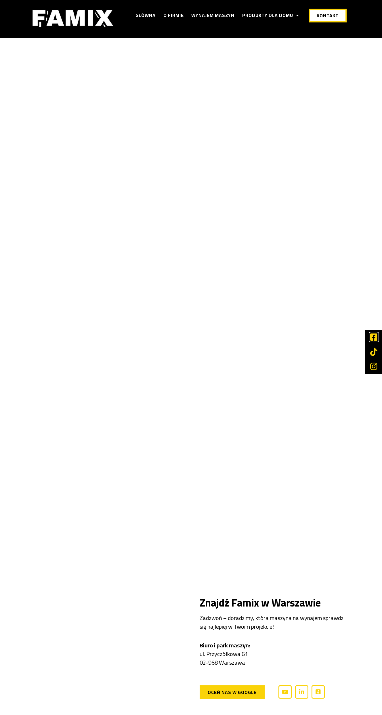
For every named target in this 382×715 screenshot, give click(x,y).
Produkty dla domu (270, 15)
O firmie (173, 15)
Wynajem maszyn (212, 15)
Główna (145, 15)
